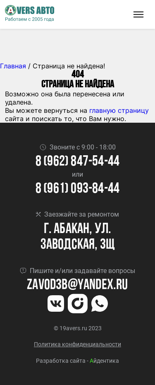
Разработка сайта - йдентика (77, 360)
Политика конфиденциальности (77, 344)
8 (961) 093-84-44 (77, 189)
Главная (13, 66)
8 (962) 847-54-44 (77, 162)
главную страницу (119, 110)
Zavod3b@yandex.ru (77, 285)
